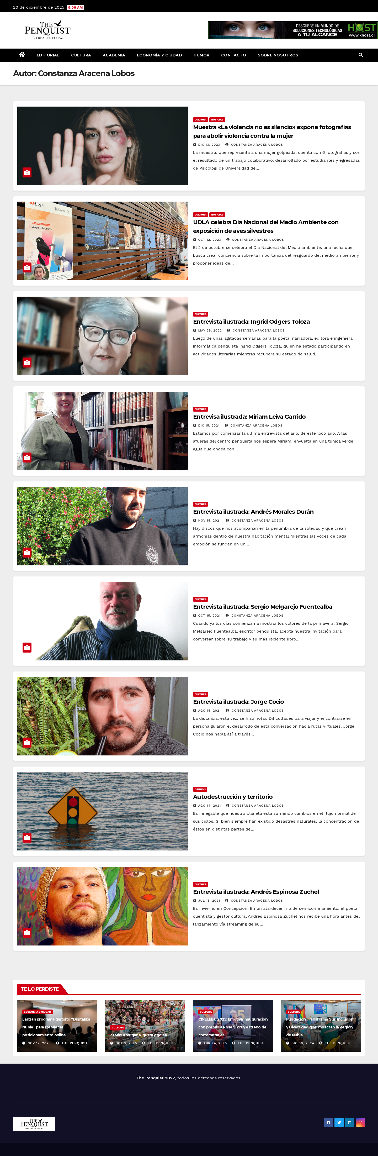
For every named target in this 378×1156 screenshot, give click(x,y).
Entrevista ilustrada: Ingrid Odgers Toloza (251, 321)
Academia (114, 55)
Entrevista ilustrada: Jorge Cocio (238, 701)
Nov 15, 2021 (209, 520)
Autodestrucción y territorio (233, 796)
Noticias (217, 119)
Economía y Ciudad (159, 55)
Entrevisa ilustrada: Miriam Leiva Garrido (249, 416)
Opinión (200, 789)
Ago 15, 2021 (209, 710)
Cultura (81, 55)
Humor (202, 55)
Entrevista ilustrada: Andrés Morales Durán (253, 511)
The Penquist (72, 1043)
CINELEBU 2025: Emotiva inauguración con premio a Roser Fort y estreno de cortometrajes (233, 1027)
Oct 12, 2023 (209, 239)
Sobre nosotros (278, 55)
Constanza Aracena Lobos (254, 144)
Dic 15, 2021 (209, 425)
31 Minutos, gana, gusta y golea (138, 1035)
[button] (361, 54)
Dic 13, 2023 (209, 144)
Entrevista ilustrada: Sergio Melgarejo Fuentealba (262, 606)
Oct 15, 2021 (209, 615)
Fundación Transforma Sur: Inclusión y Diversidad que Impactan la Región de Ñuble (320, 1027)
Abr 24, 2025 (215, 1043)
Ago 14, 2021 (209, 805)
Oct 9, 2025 (126, 1043)
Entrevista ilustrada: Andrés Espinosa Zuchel (256, 891)
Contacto (233, 55)
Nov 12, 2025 (39, 1043)
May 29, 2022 (210, 330)
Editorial (48, 55)
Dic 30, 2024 (302, 1043)
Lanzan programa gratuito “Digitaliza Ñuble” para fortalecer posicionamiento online (56, 1027)
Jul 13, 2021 (209, 900)
